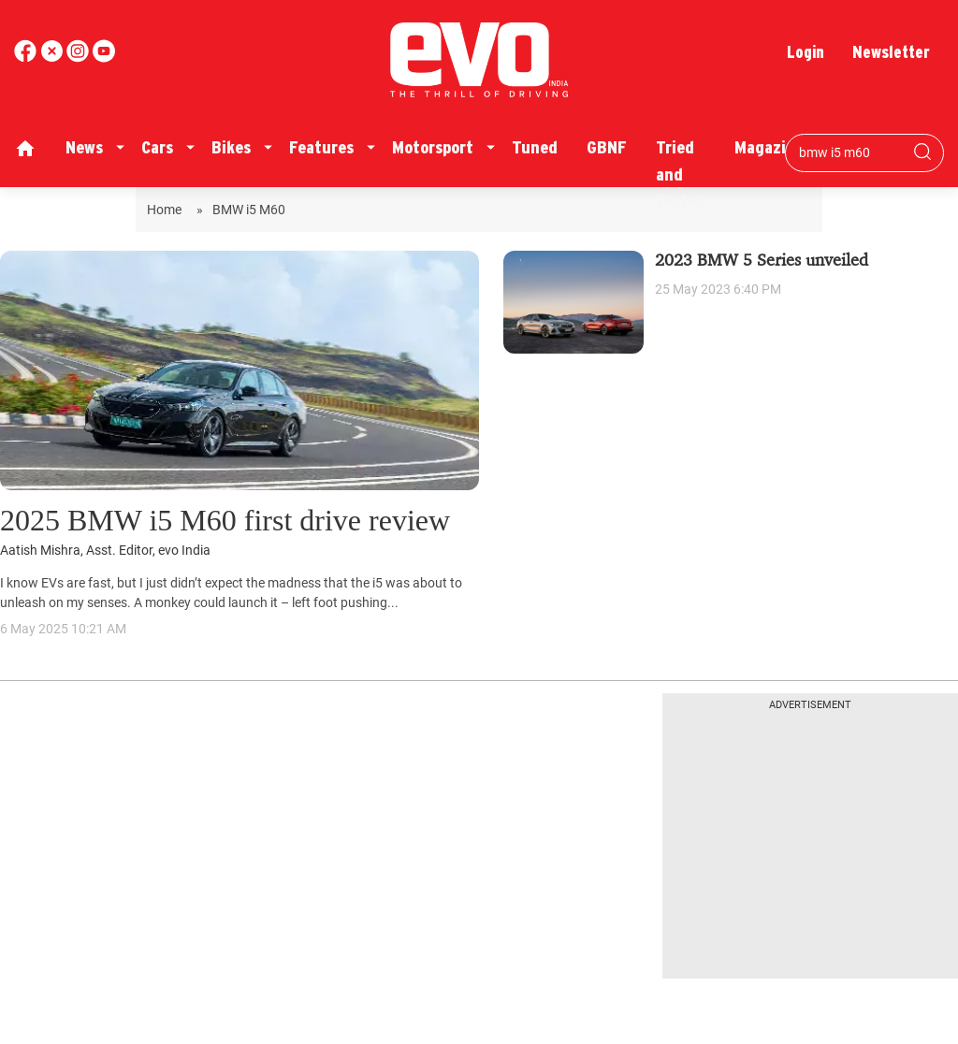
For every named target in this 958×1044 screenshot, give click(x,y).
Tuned (535, 147)
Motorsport (432, 147)
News (84, 147)
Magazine (769, 147)
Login (805, 52)
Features (321, 147)
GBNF (607, 147)
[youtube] (79, 57)
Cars (157, 147)
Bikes (231, 147)
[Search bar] (850, 152)
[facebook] (27, 57)
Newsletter (891, 52)
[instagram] (104, 57)
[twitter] (53, 57)
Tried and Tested (680, 174)
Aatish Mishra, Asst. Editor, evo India (105, 550)
